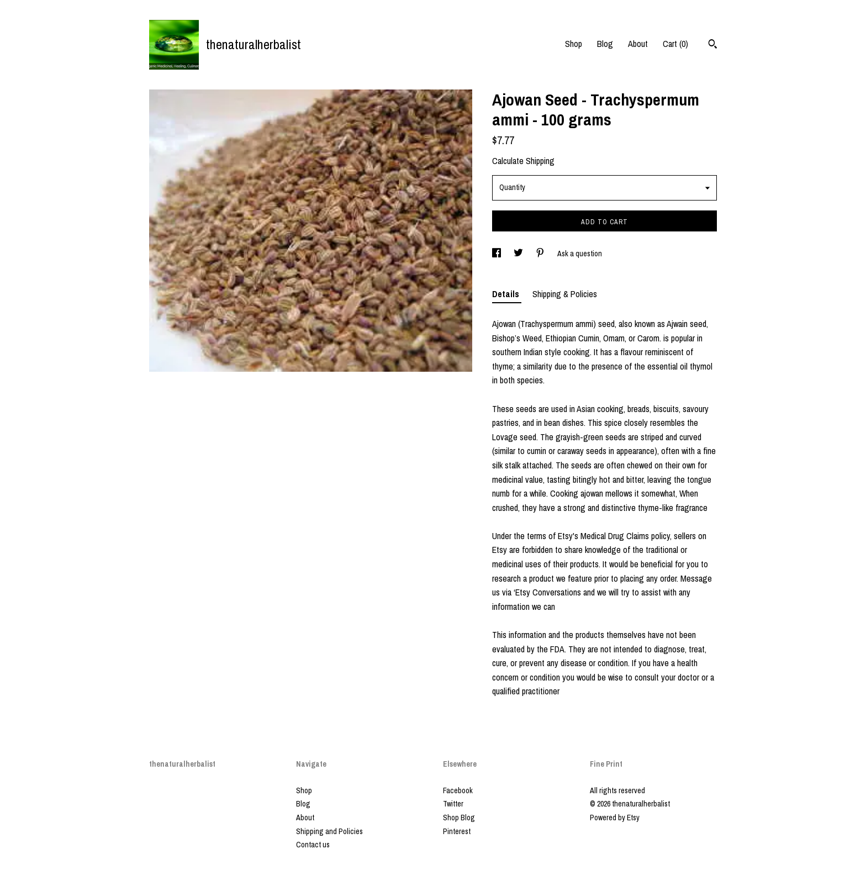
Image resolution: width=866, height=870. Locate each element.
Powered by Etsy (615, 817)
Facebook (458, 790)
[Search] (713, 45)
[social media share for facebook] (497, 254)
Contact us (313, 845)
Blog (605, 44)
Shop (573, 44)
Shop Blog (459, 817)
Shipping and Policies (329, 831)
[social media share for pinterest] (541, 254)
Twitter (453, 804)
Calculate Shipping (523, 161)
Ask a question (579, 254)
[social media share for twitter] (519, 254)
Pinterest (457, 831)
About (638, 44)
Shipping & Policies (564, 294)
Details (506, 294)
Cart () (675, 44)
